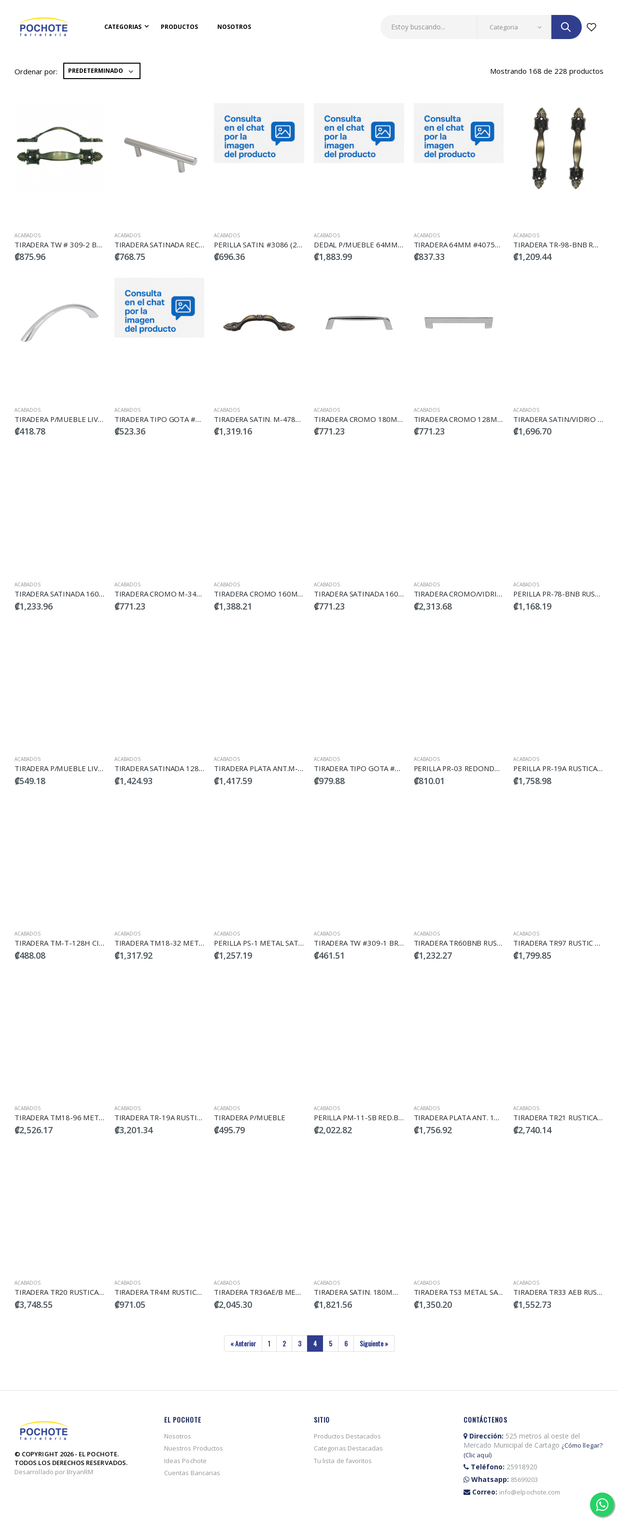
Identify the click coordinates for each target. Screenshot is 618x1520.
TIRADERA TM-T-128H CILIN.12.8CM (75, 943)
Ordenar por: (35, 71)
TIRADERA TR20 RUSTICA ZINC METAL (78, 1292)
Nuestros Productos (193, 1448)
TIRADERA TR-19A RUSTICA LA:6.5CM (176, 1117)
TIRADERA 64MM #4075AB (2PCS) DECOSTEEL (492, 244)
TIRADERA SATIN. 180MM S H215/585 (377, 1292)
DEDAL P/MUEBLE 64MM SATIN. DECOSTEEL (389, 244)
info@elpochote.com (529, 1492)
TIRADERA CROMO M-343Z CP (165, 593)
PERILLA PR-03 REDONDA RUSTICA (473, 768)
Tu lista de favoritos (343, 1460)
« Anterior (243, 1343)
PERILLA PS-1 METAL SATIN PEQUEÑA (278, 943)
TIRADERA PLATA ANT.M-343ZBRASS (275, 768)
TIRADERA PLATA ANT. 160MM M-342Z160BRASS (496, 1117)
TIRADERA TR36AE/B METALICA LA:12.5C (282, 1292)
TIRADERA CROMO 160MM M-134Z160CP (284, 593)
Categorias (122, 27)
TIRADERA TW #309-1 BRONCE (366, 943)
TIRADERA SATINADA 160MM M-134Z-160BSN (91, 593)
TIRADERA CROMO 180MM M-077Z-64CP (383, 419)
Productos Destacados (347, 1436)
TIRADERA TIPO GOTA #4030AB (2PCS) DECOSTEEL (201, 419)
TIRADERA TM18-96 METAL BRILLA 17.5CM (86, 1117)
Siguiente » (374, 1343)
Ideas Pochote (185, 1460)
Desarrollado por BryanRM (54, 1471)
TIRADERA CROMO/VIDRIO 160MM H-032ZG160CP (500, 593)
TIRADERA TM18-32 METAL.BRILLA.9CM (181, 943)
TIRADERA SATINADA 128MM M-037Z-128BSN (191, 768)
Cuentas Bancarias (192, 1472)
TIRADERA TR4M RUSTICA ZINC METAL (179, 1292)
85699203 (524, 1479)
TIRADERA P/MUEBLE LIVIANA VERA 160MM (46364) (102, 768)
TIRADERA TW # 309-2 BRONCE (68, 244)
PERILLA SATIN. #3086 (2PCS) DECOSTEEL (284, 244)
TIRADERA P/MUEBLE (250, 1117)
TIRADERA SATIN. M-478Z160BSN (270, 419)
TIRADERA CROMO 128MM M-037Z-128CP (485, 419)
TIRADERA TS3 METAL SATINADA (469, 1292)
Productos (179, 27)
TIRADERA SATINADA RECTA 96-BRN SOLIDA (189, 244)
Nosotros (234, 27)
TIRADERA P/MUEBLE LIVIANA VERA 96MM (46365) (100, 419)
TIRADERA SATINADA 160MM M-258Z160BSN (390, 593)
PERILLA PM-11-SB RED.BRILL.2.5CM (375, 1117)
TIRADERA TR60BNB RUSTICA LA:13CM (479, 943)
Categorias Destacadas (348, 1448)
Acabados (27, 235)
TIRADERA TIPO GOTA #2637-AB (369, 768)
